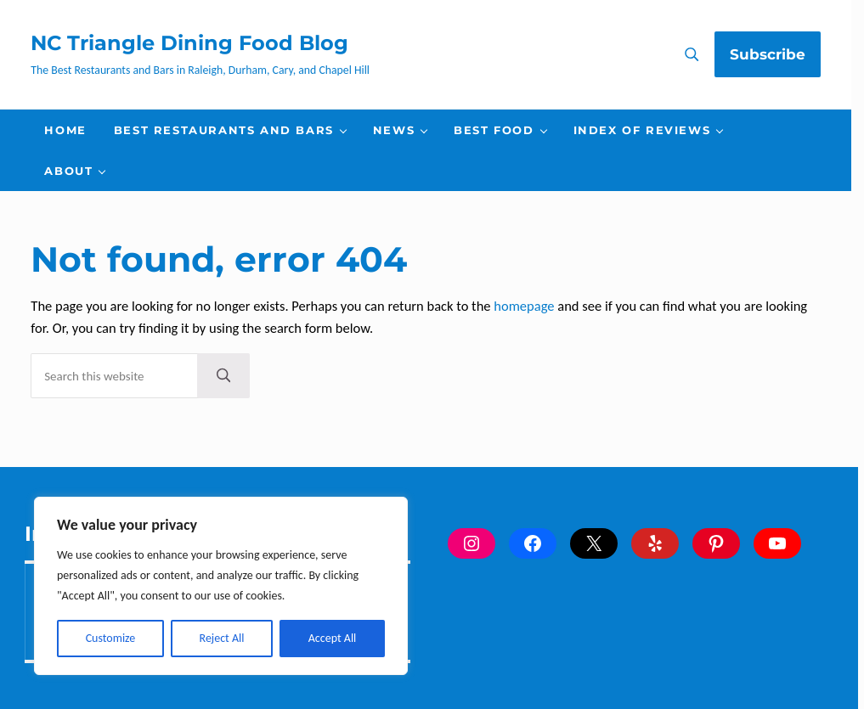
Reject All (222, 638)
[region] (221, 586)
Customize (111, 638)
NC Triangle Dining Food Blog (189, 43)
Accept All (332, 638)
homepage (524, 305)
